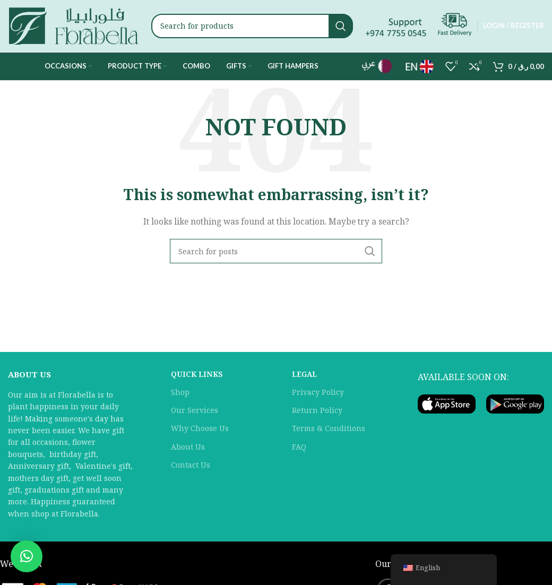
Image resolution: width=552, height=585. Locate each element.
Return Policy (317, 414)
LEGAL (304, 378)
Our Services (194, 414)
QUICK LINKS (196, 378)
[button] (26, 556)
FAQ (299, 450)
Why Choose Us (200, 432)
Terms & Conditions (328, 432)
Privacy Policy (318, 396)
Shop (180, 396)
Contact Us (190, 468)
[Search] (252, 28)
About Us (188, 450)
